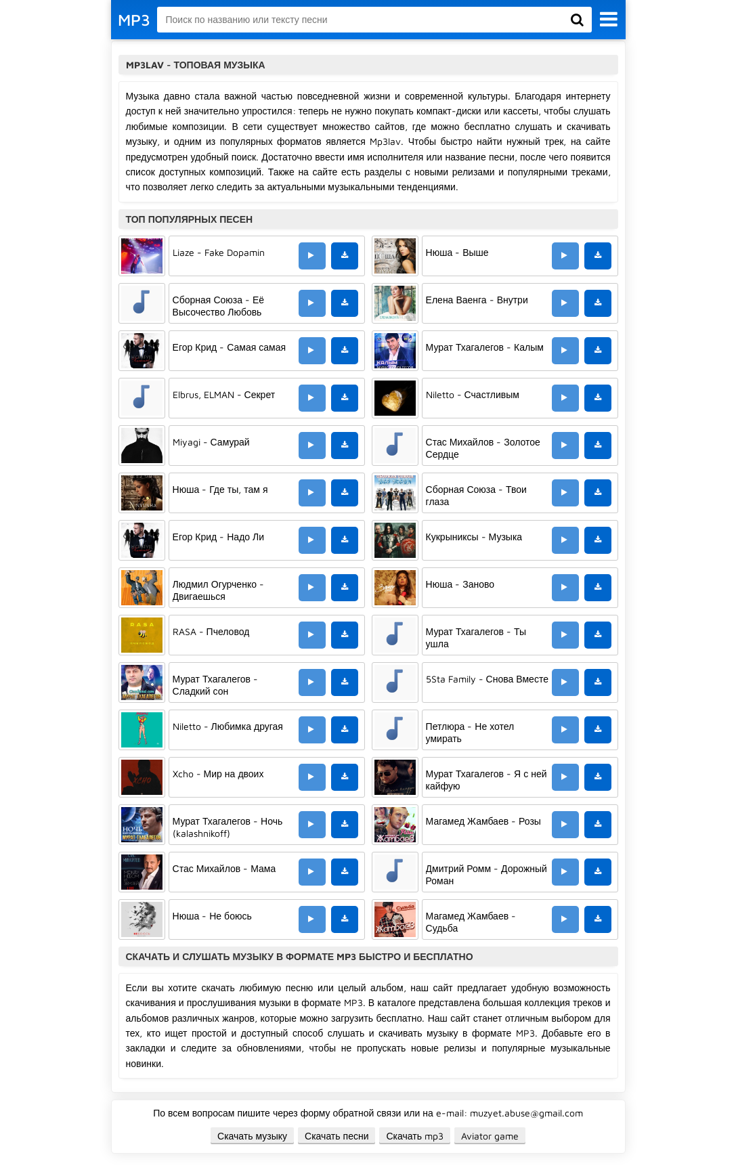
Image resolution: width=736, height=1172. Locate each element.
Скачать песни (336, 1136)
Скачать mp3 (414, 1136)
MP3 (134, 19)
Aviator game (490, 1136)
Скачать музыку (252, 1136)
